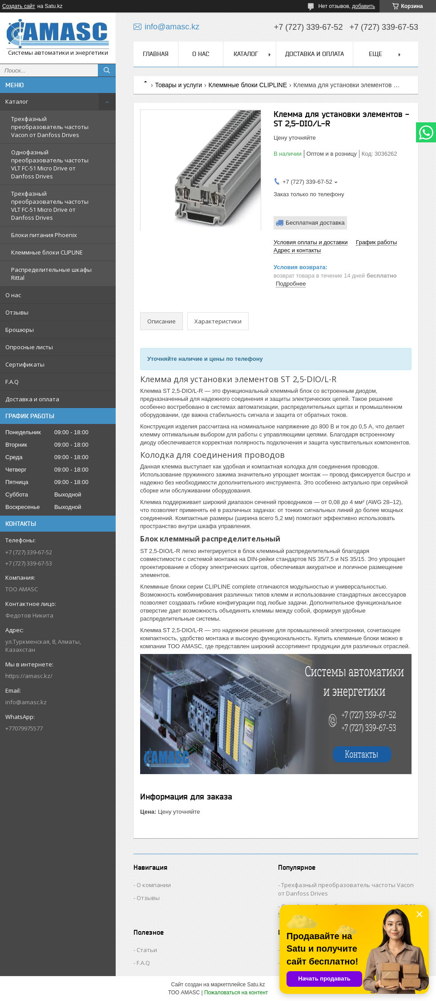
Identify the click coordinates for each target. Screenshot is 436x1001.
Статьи (147, 950)
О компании (154, 885)
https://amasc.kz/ (28, 676)
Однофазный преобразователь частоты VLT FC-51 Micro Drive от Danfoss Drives (50, 164)
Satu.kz (256, 984)
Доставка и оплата (32, 399)
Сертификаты (24, 364)
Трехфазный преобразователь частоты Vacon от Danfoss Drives (50, 127)
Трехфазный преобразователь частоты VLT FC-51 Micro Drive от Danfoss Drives (50, 206)
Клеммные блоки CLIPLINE (47, 252)
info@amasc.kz (26, 702)
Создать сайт (18, 6)
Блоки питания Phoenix (44, 235)
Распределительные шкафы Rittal (51, 274)
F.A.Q (12, 382)
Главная (156, 53)
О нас (13, 295)
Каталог (16, 101)
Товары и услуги (178, 85)
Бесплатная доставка (315, 222)
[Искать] (107, 70)
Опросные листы (29, 347)
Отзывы (16, 312)
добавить (363, 6)
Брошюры (19, 330)
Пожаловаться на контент (236, 992)
